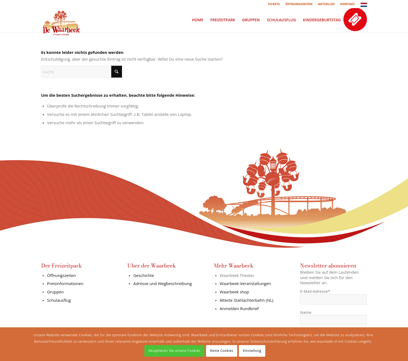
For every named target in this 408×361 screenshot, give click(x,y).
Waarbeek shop (234, 291)
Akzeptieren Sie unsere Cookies (174, 350)
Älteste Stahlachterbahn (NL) (246, 300)
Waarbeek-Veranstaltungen (245, 283)
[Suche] (81, 72)
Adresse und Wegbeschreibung (162, 283)
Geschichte (143, 275)
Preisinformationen (65, 283)
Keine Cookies (221, 350)
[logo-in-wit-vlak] (61, 20)
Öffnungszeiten (61, 275)
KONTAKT (347, 4)
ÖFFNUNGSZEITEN (298, 4)
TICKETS (274, 4)
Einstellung (252, 350)
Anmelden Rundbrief (239, 308)
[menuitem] (274, 4)
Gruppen (55, 291)
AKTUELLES (326, 4)
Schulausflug (59, 300)
